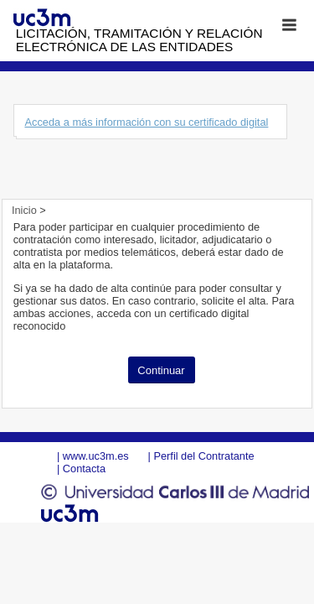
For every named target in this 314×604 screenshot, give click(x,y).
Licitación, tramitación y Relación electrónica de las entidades (139, 40)
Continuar (160, 370)
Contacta (84, 468)
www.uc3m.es (96, 456)
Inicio (25, 210)
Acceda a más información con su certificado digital (146, 122)
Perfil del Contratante (203, 456)
